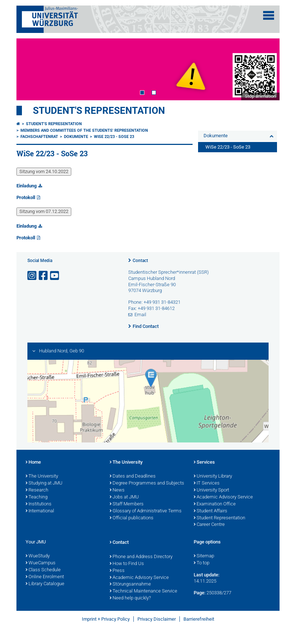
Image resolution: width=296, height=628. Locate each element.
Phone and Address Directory (141, 557)
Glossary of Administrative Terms (146, 511)
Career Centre (209, 525)
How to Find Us (127, 564)
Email (140, 314)
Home (33, 462)
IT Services (207, 483)
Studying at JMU (44, 483)
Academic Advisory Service (223, 497)
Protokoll (25, 197)
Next (267, 69)
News (117, 490)
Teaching (37, 497)
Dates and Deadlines (133, 476)
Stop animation (260, 96)
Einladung (26, 185)
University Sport (211, 490)
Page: (199, 592)
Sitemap (204, 556)
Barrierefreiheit (198, 619)
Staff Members (127, 504)
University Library (213, 476)
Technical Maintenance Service (143, 591)
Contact (140, 260)
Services (204, 462)
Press (117, 571)
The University (42, 476)
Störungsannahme (130, 584)
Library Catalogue (45, 584)
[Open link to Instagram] (32, 275)
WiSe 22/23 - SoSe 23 (114, 136)
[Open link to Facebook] (44, 275)
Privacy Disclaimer (156, 619)
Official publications (131, 518)
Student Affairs (210, 511)
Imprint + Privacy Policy (106, 619)
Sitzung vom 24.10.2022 (43, 171)
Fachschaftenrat (39, 136)
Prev (29, 69)
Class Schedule (43, 570)
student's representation (99, 110)
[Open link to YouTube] (55, 275)
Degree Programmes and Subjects (147, 483)
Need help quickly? (130, 598)
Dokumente (76, 136)
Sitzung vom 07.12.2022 (43, 211)
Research (37, 490)
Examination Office (215, 504)
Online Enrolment (45, 577)
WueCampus (41, 563)
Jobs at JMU (124, 497)
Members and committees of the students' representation (84, 130)
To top (201, 563)
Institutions (39, 504)
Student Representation (219, 518)
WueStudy (38, 556)
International (40, 511)
